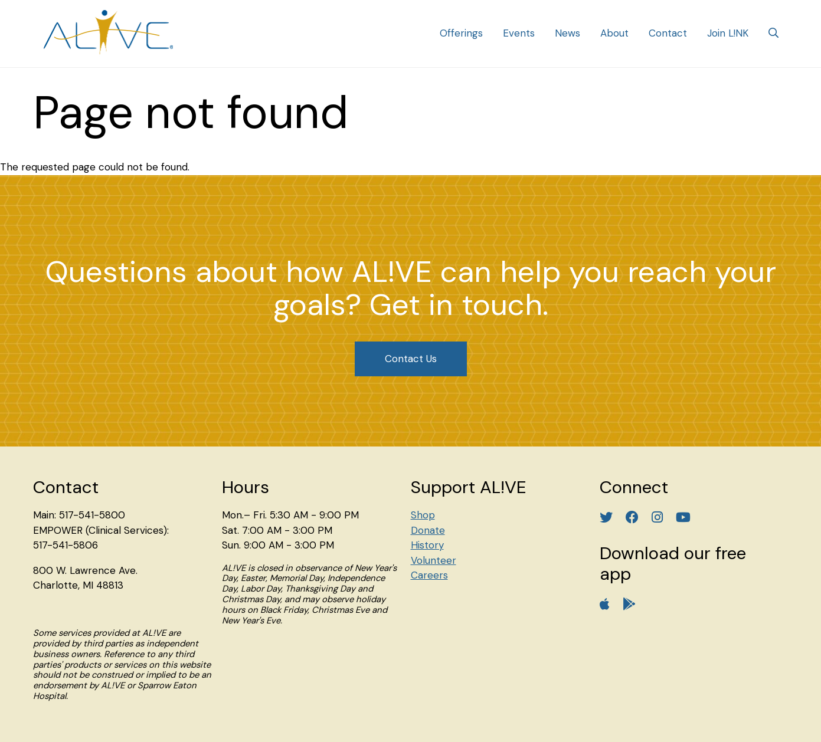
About (614, 33)
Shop (423, 514)
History (427, 545)
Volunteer (433, 560)
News (567, 33)
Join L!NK (727, 33)
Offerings (461, 33)
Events (519, 33)
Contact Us (411, 358)
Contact (668, 33)
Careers (429, 575)
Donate (428, 530)
